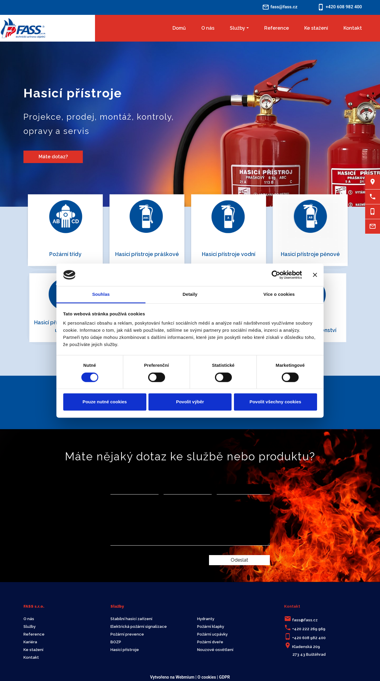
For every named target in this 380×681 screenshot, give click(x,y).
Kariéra (30, 642)
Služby (237, 28)
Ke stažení (316, 28)
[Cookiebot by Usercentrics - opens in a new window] (276, 274)
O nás (207, 28)
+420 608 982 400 (309, 638)
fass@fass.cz (305, 620)
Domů (179, 28)
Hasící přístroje (124, 649)
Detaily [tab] (190, 294)
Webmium (185, 677)
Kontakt (352, 28)
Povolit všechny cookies (275, 402)
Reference (276, 28)
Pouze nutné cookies (105, 402)
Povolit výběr (190, 402)
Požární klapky (210, 626)
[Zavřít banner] (315, 275)
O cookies (206, 677)
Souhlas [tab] (101, 294)
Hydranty (205, 619)
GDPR (224, 677)
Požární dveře (210, 642)
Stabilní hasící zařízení (131, 619)
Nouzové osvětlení (215, 649)
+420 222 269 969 (308, 629)
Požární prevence (127, 634)
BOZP (115, 642)
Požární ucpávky (212, 634)
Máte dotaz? (53, 156)
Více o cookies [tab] (279, 294)
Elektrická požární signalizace (138, 626)
